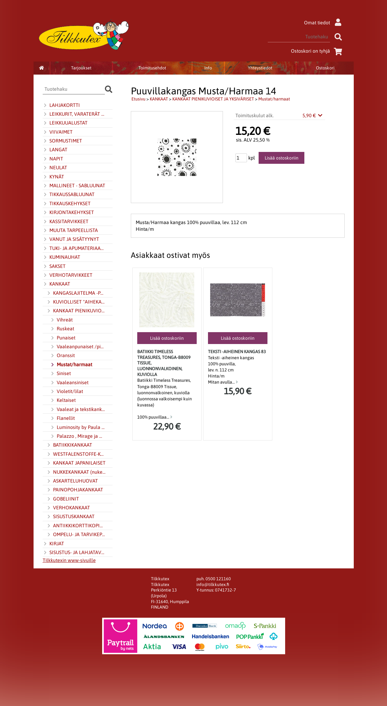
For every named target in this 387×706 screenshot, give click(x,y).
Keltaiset (63, 400)
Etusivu (138, 99)
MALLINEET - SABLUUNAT (74, 186)
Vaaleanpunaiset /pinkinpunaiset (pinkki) (78, 347)
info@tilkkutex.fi (212, 584)
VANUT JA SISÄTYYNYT (71, 239)
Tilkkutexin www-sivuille (69, 560)
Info (208, 67)
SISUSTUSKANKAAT (70, 517)
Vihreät (61, 320)
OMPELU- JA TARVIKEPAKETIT (76, 535)
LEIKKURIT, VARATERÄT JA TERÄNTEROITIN (74, 114)
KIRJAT (53, 544)
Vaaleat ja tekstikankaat (78, 409)
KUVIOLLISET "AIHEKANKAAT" (76, 302)
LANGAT (55, 150)
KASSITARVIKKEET (65, 222)
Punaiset (62, 338)
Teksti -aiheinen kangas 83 (237, 351)
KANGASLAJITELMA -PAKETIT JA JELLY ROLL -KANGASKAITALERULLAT (76, 293)
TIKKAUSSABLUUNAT (69, 194)
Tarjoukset (81, 67)
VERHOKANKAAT (68, 508)
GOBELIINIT (62, 499)
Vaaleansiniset (69, 383)
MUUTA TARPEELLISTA (70, 230)
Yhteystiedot (260, 67)
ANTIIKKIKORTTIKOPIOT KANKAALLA (76, 526)
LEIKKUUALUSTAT (65, 123)
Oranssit (62, 356)
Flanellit (62, 418)
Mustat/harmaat (71, 365)
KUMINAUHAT (61, 257)
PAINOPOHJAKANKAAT (74, 490)
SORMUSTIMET (62, 141)
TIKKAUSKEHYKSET (67, 204)
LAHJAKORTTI (61, 105)
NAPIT (53, 159)
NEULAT (55, 168)
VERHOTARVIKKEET (67, 275)
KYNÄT (53, 177)
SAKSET (54, 266)
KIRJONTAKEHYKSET (68, 212)
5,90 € (313, 115)
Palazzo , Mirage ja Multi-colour (78, 436)
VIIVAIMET (58, 132)
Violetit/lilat (66, 391)
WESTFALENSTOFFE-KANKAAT (76, 454)
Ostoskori (325, 67)
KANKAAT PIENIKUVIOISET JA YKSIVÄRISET (76, 311)
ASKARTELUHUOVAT (72, 481)
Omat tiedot (324, 22)
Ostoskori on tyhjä (318, 51)
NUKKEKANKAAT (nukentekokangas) (76, 472)
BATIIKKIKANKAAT (69, 445)
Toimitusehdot (152, 67)
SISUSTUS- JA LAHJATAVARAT (74, 553)
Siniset (60, 374)
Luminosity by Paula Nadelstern (78, 427)
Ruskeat (62, 329)
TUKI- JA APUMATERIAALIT (74, 248)
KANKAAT (56, 284)
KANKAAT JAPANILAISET (76, 463)
